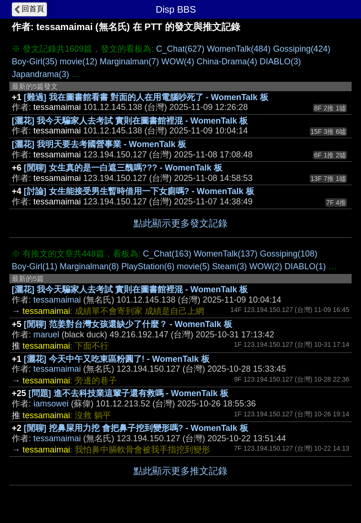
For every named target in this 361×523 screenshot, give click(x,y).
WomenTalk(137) (226, 253)
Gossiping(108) (288, 253)
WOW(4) (177, 61)
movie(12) (78, 61)
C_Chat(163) (167, 253)
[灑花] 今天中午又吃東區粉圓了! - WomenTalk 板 (117, 359)
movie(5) (193, 266)
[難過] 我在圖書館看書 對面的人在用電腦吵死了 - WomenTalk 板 (146, 97)
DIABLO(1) (305, 266)
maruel (46, 334)
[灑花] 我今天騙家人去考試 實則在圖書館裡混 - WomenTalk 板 (130, 120)
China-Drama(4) (226, 61)
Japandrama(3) (40, 74)
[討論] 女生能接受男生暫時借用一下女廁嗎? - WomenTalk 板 (139, 191)
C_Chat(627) (180, 49)
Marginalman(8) (89, 266)
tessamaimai (57, 299)
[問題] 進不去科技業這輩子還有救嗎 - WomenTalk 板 (128, 393)
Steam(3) (229, 266)
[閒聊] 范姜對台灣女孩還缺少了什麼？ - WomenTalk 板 (128, 324)
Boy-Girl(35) (34, 61)
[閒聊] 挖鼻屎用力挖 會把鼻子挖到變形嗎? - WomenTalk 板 (136, 428)
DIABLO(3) (280, 61)
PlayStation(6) (147, 266)
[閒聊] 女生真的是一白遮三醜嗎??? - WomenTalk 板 (123, 167)
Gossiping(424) (301, 49)
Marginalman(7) (129, 61)
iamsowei (51, 403)
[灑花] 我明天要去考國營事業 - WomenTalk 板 (99, 144)
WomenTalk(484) (239, 49)
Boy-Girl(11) (34, 266)
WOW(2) (265, 266)
